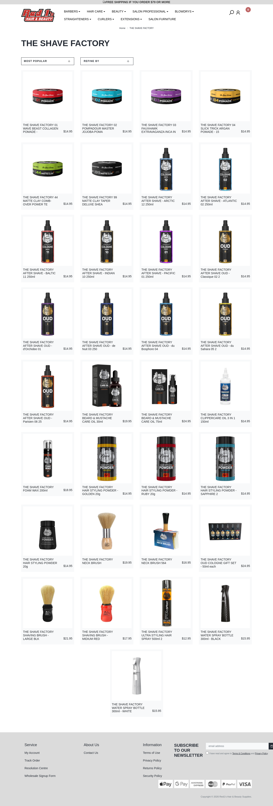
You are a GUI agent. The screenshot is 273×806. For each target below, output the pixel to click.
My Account (32, 752)
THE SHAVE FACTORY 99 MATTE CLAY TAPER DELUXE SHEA (99, 201)
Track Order (32, 760)
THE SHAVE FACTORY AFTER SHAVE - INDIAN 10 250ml (98, 273)
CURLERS (105, 19)
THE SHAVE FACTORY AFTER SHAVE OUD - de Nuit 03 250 (98, 346)
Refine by (91, 61)
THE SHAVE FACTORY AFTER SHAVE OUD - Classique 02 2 (216, 273)
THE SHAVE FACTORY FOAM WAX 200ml (38, 488)
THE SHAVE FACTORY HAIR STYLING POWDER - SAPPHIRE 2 (219, 490)
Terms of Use (151, 752)
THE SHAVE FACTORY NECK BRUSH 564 (156, 561)
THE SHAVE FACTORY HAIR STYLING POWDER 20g (40, 563)
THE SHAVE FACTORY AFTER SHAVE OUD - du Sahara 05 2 (217, 346)
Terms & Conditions (241, 753)
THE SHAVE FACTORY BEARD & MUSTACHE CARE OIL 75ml (156, 418)
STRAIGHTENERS (76, 19)
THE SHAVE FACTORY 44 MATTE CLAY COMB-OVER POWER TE (40, 201)
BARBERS (71, 11)
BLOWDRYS (183, 11)
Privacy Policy (152, 760)
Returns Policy (152, 768)
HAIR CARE (95, 11)
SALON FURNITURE (162, 19)
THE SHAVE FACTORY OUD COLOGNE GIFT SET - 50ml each (218, 563)
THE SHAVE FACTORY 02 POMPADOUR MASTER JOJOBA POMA (99, 128)
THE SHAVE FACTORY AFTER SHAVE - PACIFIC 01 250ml (158, 273)
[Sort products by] (47, 61)
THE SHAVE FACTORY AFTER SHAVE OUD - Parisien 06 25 (38, 418)
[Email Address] (237, 746)
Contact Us (91, 752)
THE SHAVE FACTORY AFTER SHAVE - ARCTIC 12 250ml (158, 201)
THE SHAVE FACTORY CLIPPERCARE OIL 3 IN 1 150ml (218, 418)
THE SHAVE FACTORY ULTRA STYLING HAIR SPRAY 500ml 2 (156, 635)
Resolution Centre (36, 768)
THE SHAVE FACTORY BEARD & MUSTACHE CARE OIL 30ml (97, 418)
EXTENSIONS (130, 19)
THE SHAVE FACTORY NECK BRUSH (97, 561)
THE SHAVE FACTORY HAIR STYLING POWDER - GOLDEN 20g (100, 490)
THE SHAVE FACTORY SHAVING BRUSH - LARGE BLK (38, 635)
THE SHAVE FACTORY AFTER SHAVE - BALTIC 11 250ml (39, 273)
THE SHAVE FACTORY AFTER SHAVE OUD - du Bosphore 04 (158, 346)
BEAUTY (117, 11)
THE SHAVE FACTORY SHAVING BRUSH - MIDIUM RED (97, 635)
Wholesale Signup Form (40, 776)
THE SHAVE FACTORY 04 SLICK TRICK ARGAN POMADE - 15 (218, 128)
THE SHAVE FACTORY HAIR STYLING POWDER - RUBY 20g (159, 490)
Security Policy (152, 776)
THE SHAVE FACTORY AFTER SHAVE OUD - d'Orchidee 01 (38, 346)
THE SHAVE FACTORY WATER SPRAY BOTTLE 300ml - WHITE (128, 708)
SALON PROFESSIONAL (149, 11)
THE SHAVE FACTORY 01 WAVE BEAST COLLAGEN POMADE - (40, 128)
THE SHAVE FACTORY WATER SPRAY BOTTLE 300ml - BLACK (217, 635)
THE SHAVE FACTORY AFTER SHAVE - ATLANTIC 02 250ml (219, 201)
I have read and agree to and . (237, 753)
